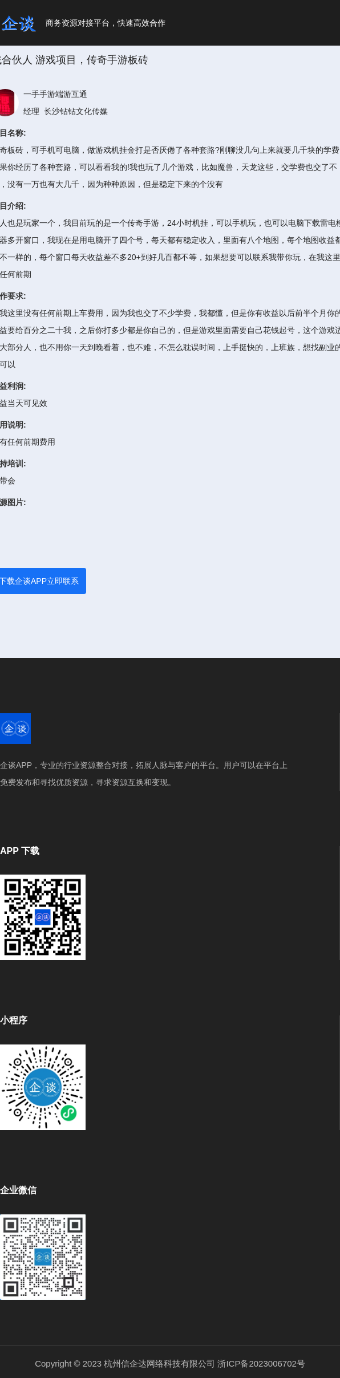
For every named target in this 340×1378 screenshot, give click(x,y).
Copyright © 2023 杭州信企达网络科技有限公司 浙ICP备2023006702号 (170, 1363)
